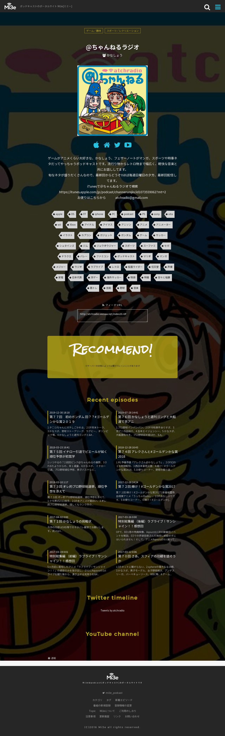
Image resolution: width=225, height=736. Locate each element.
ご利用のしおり (127, 711)
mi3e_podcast (112, 692)
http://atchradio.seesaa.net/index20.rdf (112, 315)
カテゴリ (97, 700)
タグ (108, 700)
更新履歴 (104, 716)
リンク (117, 716)
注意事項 (90, 716)
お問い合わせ (132, 716)
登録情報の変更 (123, 705)
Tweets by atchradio (112, 610)
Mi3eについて (107, 711)
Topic (92, 711)
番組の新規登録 (102, 705)
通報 (52, 658)
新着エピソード (124, 700)
